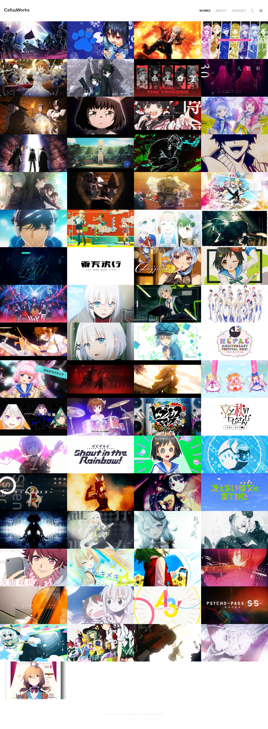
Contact (239, 10)
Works (204, 10)
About (221, 10)
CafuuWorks (16, 9)
